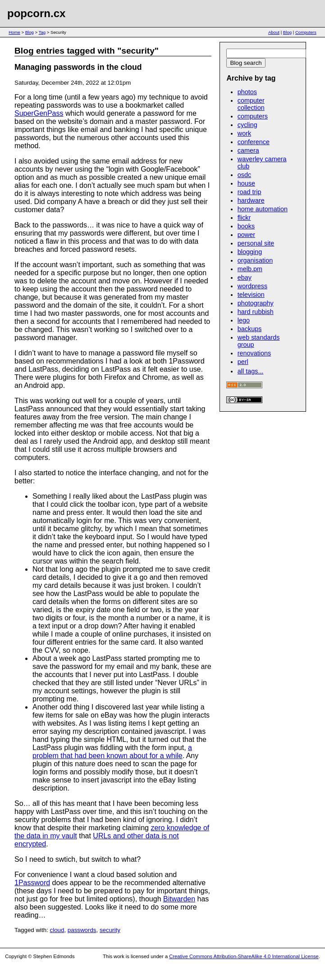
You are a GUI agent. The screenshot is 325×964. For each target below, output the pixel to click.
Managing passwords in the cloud (78, 67)
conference (254, 142)
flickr (244, 217)
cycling (247, 124)
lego (244, 320)
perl (243, 361)
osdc (244, 174)
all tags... (251, 371)
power (246, 234)
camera (248, 150)
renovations (254, 353)
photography (256, 303)
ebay (245, 277)
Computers (305, 32)
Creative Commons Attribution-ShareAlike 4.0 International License (243, 956)
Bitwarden (179, 899)
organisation (255, 260)
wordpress (252, 286)
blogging (250, 251)
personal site (256, 243)
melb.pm (250, 269)
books (246, 226)
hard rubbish (256, 311)
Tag (42, 32)
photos (247, 91)
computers (253, 116)
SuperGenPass (39, 113)
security (110, 930)
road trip (249, 192)
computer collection (251, 104)
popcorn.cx (36, 13)
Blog (29, 32)
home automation (263, 209)
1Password (32, 883)
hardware (251, 200)
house (246, 183)
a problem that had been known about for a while (112, 751)
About (273, 32)
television (251, 294)
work (244, 133)
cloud (57, 930)
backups (250, 328)
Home (14, 32)
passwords (82, 930)
